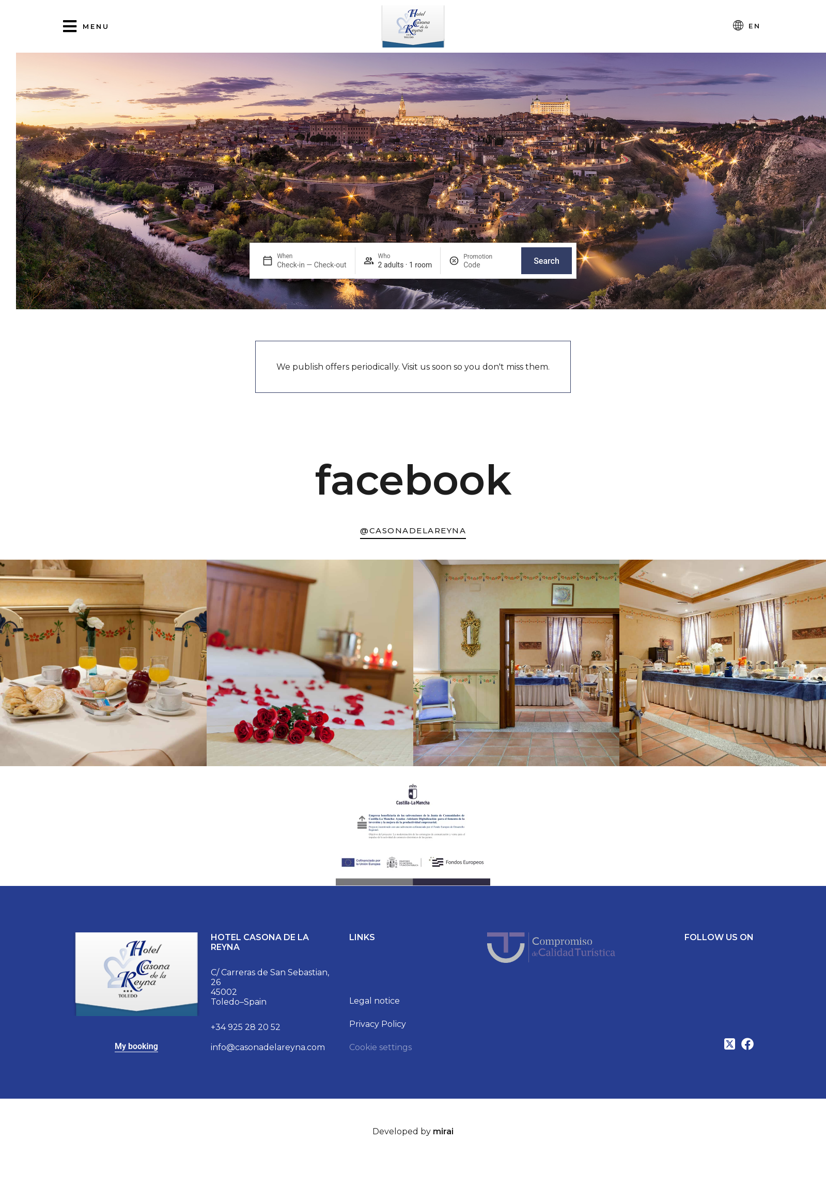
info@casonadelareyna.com (268, 1047)
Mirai (443, 1131)
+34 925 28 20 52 (245, 1027)
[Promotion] (488, 265)
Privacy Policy (377, 1024)
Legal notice (374, 1001)
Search (546, 261)
